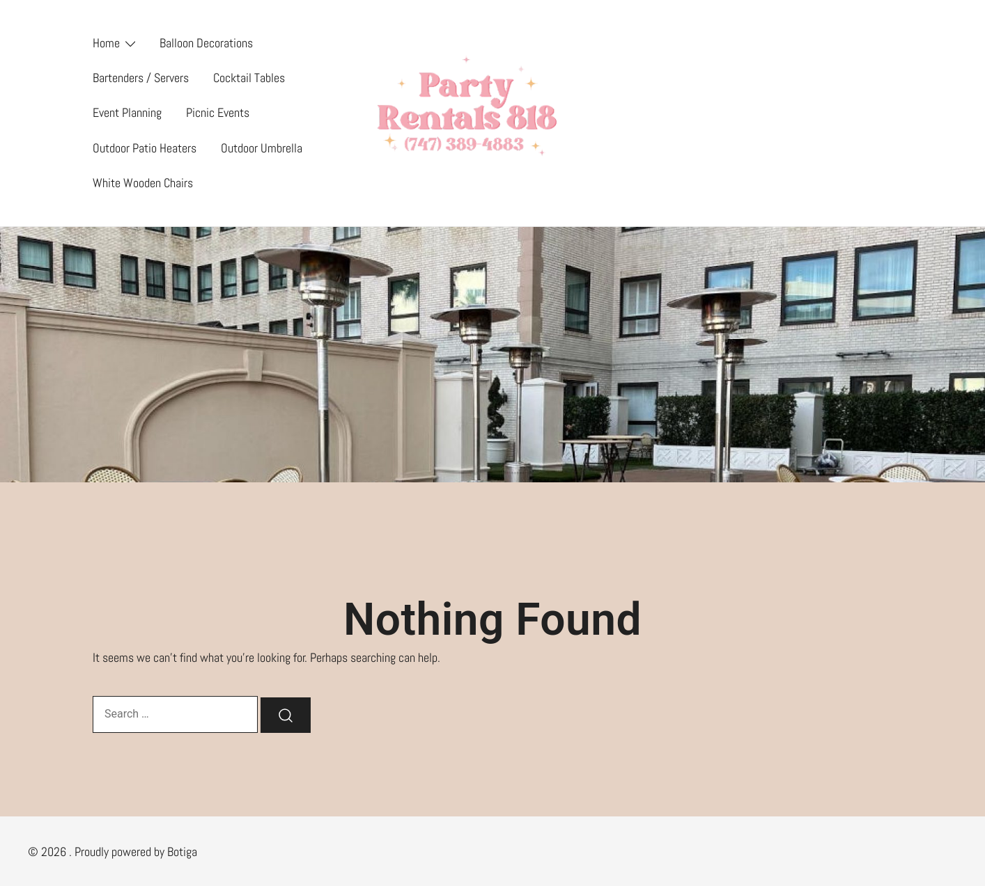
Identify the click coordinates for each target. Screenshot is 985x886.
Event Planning (127, 112)
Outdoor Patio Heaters (144, 148)
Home (106, 43)
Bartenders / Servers (141, 78)
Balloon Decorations (206, 43)
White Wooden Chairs (143, 183)
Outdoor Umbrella (261, 148)
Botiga (182, 852)
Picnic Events (217, 112)
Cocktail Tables (249, 78)
